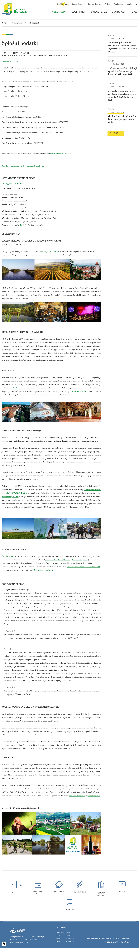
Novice (134, 12)
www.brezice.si (94, 796)
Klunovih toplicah (79, 560)
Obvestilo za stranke (10, 61)
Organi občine (78, 12)
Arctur (127, 942)
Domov (4, 23)
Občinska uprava (99, 12)
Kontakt (129, 4)
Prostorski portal (78, 4)
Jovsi (22, 225)
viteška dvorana (15, 388)
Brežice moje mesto (10, 497)
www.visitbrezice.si (77, 796)
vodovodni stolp (79, 391)
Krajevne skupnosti (95, 4)
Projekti (107, 4)
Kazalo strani (125, 939)
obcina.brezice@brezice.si (60, 154)
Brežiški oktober (63, 4)
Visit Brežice (118, 4)
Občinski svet (119, 12)
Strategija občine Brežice (12, 183)
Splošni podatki (34, 23)
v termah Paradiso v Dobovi (58, 560)
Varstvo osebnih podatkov (110, 939)
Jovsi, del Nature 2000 (83, 567)
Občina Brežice (59, 12)
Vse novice (116, 133)
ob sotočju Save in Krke (49, 251)
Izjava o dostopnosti (93, 939)
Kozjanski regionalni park (43, 570)
